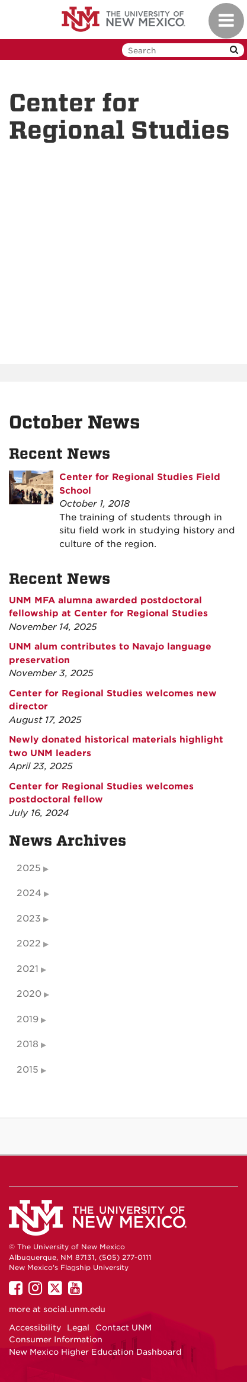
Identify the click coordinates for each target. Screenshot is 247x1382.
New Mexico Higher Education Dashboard (95, 1352)
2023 (29, 918)
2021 (28, 969)
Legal (78, 1327)
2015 (28, 1069)
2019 (28, 1019)
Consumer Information (55, 1339)
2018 (28, 1044)
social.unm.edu (74, 1309)
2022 (29, 943)
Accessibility (35, 1327)
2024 (29, 893)
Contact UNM (123, 1327)
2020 (29, 993)
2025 (29, 868)
